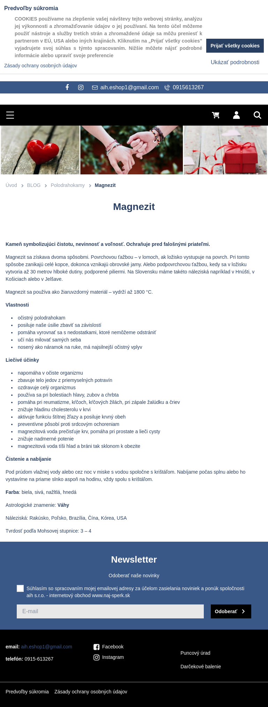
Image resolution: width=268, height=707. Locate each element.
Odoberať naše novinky (134, 575)
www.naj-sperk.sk (111, 595)
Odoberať (226, 611)
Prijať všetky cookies (235, 45)
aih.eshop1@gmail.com (46, 646)
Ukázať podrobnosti (235, 62)
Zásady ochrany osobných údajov (90, 691)
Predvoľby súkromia (27, 691)
